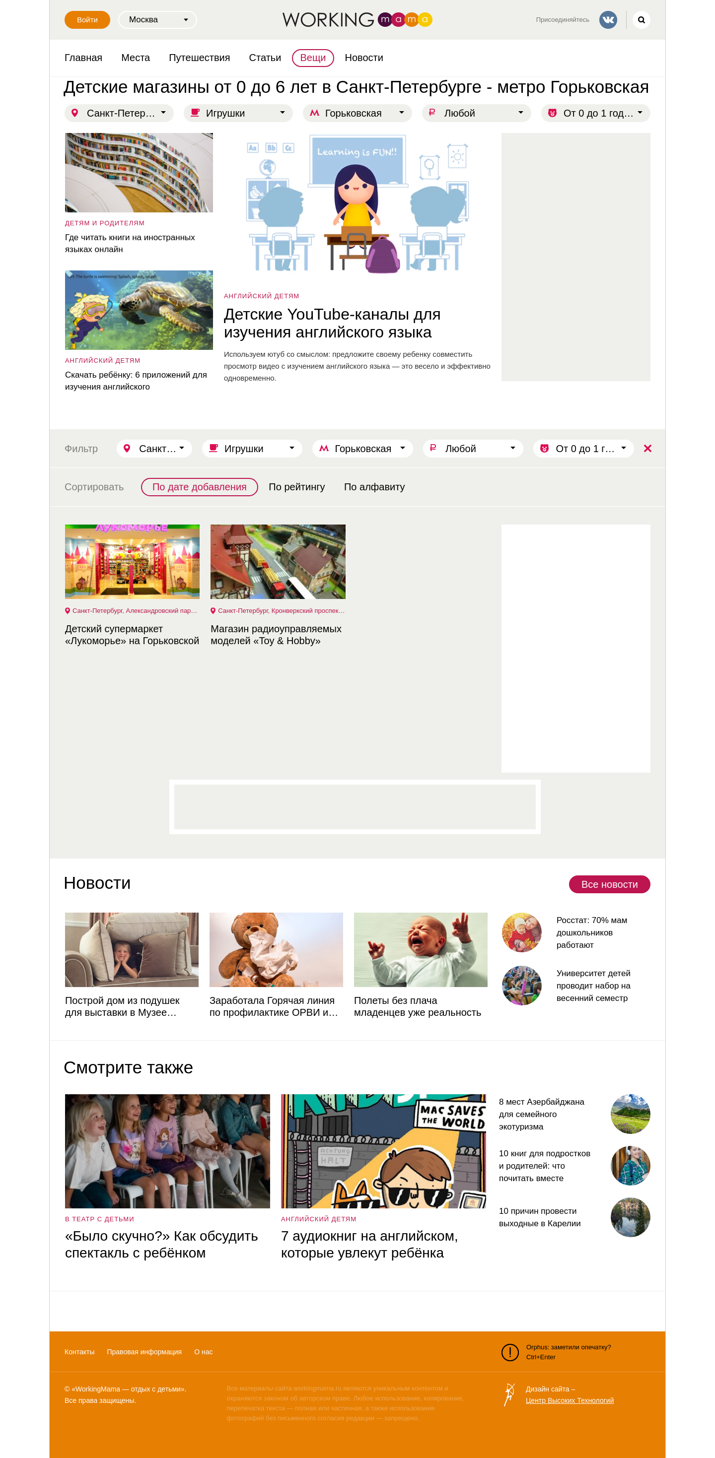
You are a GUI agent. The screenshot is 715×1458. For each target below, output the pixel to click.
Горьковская (353, 113)
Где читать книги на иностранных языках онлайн (130, 243)
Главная (83, 57)
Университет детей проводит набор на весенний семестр (593, 986)
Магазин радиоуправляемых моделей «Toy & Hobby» (275, 634)
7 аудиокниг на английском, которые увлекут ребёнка (369, 1244)
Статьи (265, 57)
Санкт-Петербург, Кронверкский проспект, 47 (281, 610)
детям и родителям (104, 223)
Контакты (79, 1352)
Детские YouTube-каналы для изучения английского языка (331, 323)
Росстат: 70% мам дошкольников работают (591, 933)
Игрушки (225, 113)
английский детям (261, 296)
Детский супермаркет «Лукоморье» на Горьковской (132, 634)
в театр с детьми (99, 1219)
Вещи (313, 57)
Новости (364, 57)
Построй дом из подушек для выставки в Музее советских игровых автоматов (132, 1006)
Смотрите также (128, 1067)
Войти (87, 19)
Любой (459, 113)
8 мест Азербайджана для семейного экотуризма (541, 1114)
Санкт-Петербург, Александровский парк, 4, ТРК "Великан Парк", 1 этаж (136, 610)
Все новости (609, 884)
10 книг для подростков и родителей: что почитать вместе (544, 1166)
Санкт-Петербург (126, 113)
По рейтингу (297, 486)
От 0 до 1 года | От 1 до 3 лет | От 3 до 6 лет (607, 113)
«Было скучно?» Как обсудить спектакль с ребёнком (161, 1244)
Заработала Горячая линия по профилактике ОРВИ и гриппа (271, 1006)
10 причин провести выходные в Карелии (540, 1217)
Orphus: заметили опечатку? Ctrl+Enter (556, 1352)
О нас (203, 1352)
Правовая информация (144, 1352)
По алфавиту (374, 486)
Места (135, 57)
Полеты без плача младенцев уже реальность (417, 1006)
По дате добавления (199, 486)
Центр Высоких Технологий (570, 1400)
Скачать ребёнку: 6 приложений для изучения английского (136, 381)
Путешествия (199, 57)
